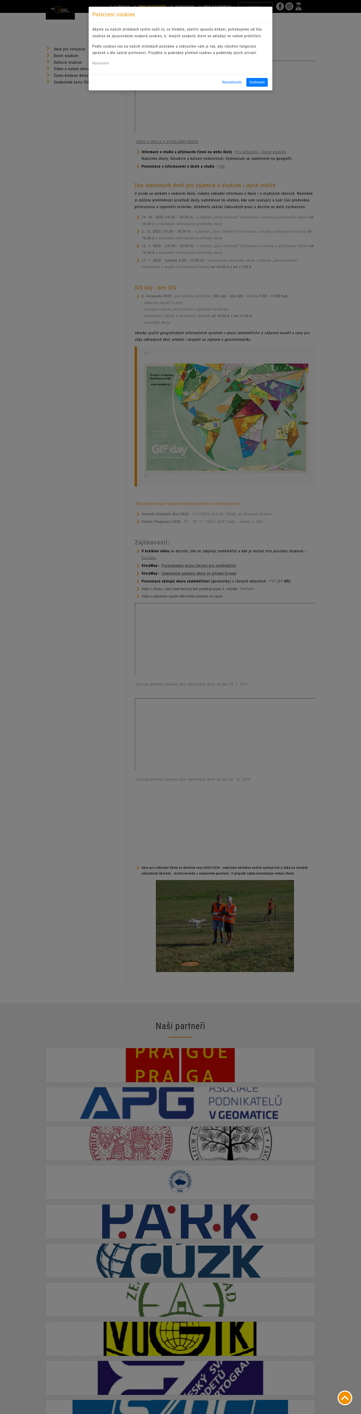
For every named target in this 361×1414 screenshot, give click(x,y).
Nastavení (100, 63)
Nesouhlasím (232, 82)
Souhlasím (257, 82)
